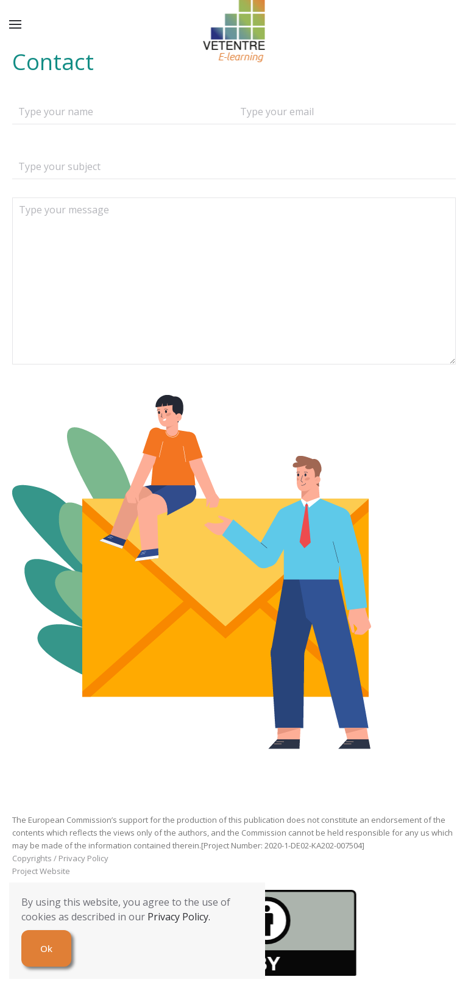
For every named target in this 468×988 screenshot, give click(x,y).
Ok (46, 948)
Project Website (41, 870)
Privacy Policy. (178, 916)
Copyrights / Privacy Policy (60, 858)
